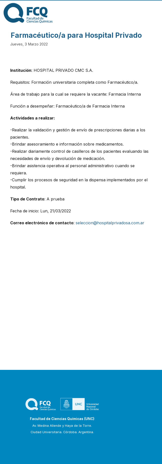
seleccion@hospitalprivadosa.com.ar (110, 222)
